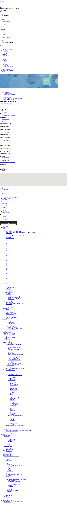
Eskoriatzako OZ (12, 399)
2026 (6, 240)
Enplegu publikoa (6, 230)
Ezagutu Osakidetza (7, 21)
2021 (6, 244)
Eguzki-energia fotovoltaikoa (12, 382)
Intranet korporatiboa (5, 212)
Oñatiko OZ (11, 408)
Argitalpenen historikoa (7, 502)
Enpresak (5, 34)
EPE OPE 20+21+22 (9, 233)
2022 (6, 257)
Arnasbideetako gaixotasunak (10, 315)
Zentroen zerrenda (7, 92)
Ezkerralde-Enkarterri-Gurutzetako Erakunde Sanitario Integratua (17, 356)
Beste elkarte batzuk (9, 318)
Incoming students (10, 486)
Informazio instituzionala (8, 343)
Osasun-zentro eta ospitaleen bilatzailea (6, 103)
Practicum (7, 476)
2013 (6, 251)
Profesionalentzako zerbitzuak (8, 48)
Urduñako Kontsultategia (11, 379)
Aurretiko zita (8, 286)
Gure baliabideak (12, 439)
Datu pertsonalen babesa (7, 454)
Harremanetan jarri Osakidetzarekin (9, 333)
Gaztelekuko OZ (12, 400)
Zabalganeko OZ (12, 414)
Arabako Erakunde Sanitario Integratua (13, 349)
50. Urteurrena (8, 497)
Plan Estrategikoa (10, 468)
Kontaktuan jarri (6, 24)
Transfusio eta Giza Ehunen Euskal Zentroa (14, 347)
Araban (5, 59)
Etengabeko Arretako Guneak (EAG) (9, 334)
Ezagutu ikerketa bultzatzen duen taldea (12, 488)
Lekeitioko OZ (10, 376)
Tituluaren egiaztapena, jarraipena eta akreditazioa (15, 474)
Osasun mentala (8, 316)
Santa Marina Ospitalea (11, 353)
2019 (6, 246)
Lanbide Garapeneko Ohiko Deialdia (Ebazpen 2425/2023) (16, 295)
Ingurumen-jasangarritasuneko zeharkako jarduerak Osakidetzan (15, 368)
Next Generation (6, 429)
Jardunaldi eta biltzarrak (6, 187)
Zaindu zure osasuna (7, 52)
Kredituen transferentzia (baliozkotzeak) (14, 481)
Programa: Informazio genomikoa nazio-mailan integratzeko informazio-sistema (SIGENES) (20, 432)
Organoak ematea (10, 321)
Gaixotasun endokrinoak (9, 312)
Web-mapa (3, 217)
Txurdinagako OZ (12, 413)
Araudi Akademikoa (9, 478)
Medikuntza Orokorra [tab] (5, 119)
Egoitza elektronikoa (5, 218)
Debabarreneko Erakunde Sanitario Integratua (14, 360)
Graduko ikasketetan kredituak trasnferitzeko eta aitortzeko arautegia (16, 479)
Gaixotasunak (6, 305)
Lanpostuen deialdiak (9, 451)
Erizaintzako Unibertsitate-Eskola (7, 457)
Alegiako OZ (12, 393)
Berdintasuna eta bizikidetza (10, 471)
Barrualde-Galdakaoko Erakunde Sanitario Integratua (16, 355)
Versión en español (5, 226)
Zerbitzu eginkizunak (7, 239)
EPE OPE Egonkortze (9, 234)
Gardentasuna (4, 40)
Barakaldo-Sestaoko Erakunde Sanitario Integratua (15, 354)
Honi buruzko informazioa (8, 56)
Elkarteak (5, 308)
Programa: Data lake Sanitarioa (10, 433)
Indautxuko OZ (12, 402)
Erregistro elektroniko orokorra (10, 291)
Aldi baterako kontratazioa (10, 238)
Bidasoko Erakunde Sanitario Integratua (14, 359)
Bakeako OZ (11, 417)
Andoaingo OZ (12, 383)
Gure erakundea (12, 438)
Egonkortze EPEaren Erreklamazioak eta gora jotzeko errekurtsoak (16, 235)
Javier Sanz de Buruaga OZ (14, 403)
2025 (6, 241)
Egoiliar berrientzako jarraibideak (9, 99)
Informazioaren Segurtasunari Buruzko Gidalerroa (9, 200)
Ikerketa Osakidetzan (7, 339)
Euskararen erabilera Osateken (8, 453)
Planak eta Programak (9, 366)
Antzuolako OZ (12, 392)
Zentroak (5, 338)
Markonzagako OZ (12, 420)
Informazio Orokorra (7, 458)
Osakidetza (4, 19)
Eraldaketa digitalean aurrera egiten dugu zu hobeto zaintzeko (13, 501)
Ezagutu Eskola (8, 460)
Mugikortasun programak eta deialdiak (15, 484)
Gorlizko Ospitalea (10, 352)
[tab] (34, 119)
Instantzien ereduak (9, 495)
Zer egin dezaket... (7, 55)
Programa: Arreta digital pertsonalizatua (12, 431)
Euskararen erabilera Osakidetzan (11, 329)
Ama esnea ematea (10, 324)
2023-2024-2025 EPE (9, 236)
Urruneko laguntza (5, 213)
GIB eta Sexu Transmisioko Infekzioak (12, 317)
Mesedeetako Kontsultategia (14, 404)
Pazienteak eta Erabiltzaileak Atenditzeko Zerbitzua (13, 290)
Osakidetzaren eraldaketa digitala (7, 500)
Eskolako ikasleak (10, 483)
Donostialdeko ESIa (3, 72)
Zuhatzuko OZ (12, 424)
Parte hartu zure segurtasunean (10, 307)
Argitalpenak (8, 341)
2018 (6, 247)
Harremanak (4, 216)
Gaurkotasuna (6, 64)
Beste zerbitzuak (6, 436)
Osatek (9, 348)
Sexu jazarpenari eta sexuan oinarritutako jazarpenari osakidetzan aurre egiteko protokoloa (19, 300)
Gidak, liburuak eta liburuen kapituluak (12, 490)
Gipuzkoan (5, 61)
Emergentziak (10, 346)
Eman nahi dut (8, 320)
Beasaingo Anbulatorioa (13, 387)
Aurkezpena (6, 51)
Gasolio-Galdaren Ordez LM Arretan (11, 374)
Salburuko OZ (12, 409)
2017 (6, 248)
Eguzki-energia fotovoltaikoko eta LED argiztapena (15, 415)
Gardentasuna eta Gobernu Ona (8, 66)
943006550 (5, 112)
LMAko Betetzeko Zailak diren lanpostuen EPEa (13, 231)
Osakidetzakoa (8, 293)
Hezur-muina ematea (11, 322)
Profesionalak (6, 32)
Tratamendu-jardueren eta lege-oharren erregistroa (15, 328)
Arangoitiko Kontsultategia (14, 384)
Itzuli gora (3, 228)
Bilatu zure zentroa (7, 58)
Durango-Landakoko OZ (13, 416)
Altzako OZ (9, 426)
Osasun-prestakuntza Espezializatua (7, 43)
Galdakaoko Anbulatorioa (11, 380)
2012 (6, 252)
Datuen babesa (4, 199)
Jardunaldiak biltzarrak (7, 332)
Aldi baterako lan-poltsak (10, 452)
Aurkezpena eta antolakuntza (8, 96)
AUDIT (9, 469)
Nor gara (9, 437)
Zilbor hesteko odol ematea (12, 323)
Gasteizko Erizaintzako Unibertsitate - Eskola (14, 351)
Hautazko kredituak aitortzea (12, 480)
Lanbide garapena (8, 294)
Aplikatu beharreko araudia (10, 365)
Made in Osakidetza (6, 189)
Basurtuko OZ (12, 386)
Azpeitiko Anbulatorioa (13, 385)
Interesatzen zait (4, 319)
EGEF (5, 373)
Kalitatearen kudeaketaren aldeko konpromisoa (15, 465)
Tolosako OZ (12, 412)
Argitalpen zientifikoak (9, 489)
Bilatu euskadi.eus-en (3, 8)
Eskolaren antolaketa (11, 462)
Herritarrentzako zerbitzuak (8, 47)
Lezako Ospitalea (10, 428)
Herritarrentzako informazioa (12, 440)
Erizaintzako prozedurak (9, 499)
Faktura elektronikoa (9, 304)
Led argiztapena (10, 391)
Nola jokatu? (10, 441)
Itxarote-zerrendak (8, 372)
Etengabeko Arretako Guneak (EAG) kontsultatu (7, 162)
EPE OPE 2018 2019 (9, 237)
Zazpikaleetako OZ (12, 398)
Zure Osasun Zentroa (5, 434)
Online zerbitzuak (5, 211)
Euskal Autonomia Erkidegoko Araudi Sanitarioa (11, 456)
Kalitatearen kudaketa (9, 464)
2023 (6, 243)
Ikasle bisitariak (10, 485)
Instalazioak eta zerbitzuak (10, 463)
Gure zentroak (8, 445)
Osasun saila (2, 1)
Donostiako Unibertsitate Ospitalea (9, 94)
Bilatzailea (3, 71)
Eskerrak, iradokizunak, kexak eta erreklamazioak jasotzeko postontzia (14, 492)
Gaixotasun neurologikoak (10, 314)
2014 (6, 250)
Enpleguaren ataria (7, 450)
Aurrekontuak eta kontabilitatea (10, 370)
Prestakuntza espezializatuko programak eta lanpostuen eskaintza (13, 98)
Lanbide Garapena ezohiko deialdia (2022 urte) (15, 297)
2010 (6, 267)
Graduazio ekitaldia (9, 498)
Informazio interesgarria (7, 95)
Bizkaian (5, 60)
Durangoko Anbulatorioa (13, 389)
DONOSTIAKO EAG (5, 157)
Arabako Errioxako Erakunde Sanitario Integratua (15, 350)
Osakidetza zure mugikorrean (10, 287)
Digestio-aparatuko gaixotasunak (11, 310)
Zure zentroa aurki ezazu (6, 209)
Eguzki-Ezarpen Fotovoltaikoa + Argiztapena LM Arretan (14, 381)
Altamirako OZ (12, 394)
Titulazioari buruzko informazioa (11, 473)
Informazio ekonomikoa (7, 369)
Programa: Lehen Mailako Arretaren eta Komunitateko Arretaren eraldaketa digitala (18, 430)
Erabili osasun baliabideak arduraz (11, 326)
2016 (6, 262)
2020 (6, 245)
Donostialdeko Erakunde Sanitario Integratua (14, 361)
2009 (6, 268)
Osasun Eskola (4, 203)
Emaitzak (9, 470)
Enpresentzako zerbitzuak (8, 49)
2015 (6, 249)
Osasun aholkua (8, 289)
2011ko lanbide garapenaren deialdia (13, 298)
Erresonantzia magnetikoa (8, 446)
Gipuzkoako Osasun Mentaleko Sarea (13, 364)
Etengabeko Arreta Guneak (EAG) (9, 93)
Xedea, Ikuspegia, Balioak (12, 466)
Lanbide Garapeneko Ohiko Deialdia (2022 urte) (15, 296)
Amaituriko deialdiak (11, 299)
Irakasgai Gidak (8, 475)
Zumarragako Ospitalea (11, 427)
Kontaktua (1, 7)
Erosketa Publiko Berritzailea (10, 337)
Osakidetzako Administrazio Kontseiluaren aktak (13, 344)
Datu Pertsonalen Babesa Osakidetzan (11, 327)
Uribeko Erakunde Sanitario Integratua (13, 357)
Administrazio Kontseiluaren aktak (11, 448)
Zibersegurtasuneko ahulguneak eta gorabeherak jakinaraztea (15, 303)
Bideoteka (5, 53)
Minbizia (7, 309)
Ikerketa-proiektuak (6, 188)
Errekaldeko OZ (12, 421)
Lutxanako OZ (12, 419)
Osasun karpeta (4, 210)
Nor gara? (5, 443)
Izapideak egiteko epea (9, 494)
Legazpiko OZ (12, 418)
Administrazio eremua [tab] (5, 121)
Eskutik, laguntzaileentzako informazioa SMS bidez (13, 503)
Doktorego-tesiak (8, 491)
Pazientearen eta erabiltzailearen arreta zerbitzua (11, 57)
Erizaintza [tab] (3, 120)
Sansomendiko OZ (12, 410)
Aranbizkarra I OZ (12, 395)
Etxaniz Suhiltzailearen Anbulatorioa (15, 397)
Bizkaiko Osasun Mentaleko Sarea (13, 358)
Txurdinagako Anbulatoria (14, 422)
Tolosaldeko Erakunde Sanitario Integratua (14, 363)
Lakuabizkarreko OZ (13, 405)
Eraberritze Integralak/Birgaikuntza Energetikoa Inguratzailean (15, 425)
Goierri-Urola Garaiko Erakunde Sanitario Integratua (16, 362)
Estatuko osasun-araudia (7, 455)
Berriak (5, 331)
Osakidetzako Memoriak (9, 371)
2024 (6, 242)
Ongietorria (7, 459)
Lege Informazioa (5, 219)
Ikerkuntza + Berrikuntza (6, 37)
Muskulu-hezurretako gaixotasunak (11, 313)
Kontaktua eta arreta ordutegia (10, 493)
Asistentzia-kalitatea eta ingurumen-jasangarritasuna (14, 367)
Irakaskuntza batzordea (7, 97)
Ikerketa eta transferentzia (8, 487)
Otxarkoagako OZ (10, 378)
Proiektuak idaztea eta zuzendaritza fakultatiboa (15, 375)
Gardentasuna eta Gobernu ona (6, 198)
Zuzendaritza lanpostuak (7, 253)
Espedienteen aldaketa (9, 302)
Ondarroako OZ (12, 407)
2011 (6, 266)
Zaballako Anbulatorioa (13, 423)
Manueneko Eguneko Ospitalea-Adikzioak (14, 377)
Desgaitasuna (8, 311)
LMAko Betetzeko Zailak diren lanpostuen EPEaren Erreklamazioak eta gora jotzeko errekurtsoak (20, 232)
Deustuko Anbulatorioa (13, 388)
